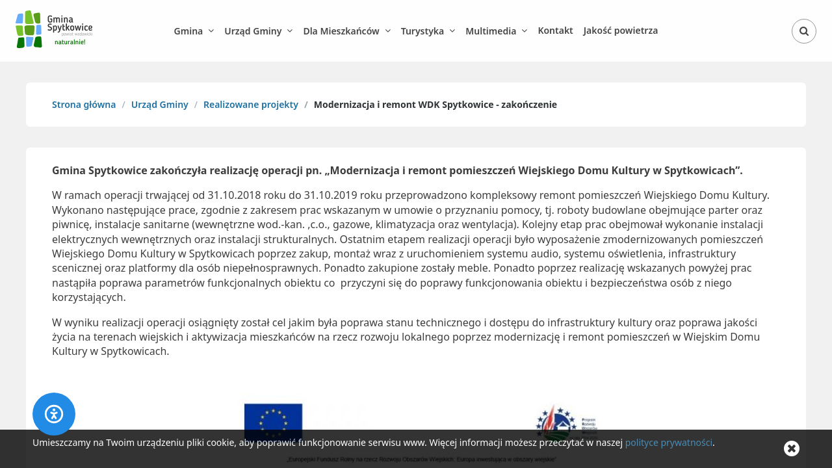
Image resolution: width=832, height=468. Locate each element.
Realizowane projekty (250, 104)
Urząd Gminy (159, 104)
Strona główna (84, 104)
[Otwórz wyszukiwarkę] (804, 31)
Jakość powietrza (621, 30)
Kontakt (555, 30)
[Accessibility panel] (53, 414)
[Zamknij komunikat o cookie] (792, 449)
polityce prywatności (668, 442)
